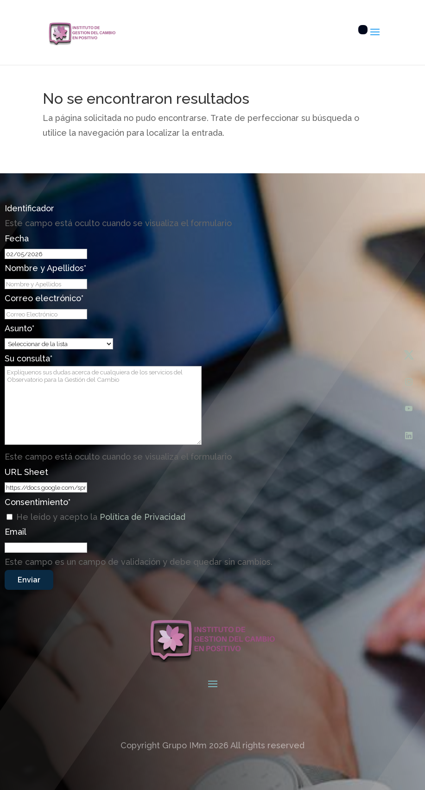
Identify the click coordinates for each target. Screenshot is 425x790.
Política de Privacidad (142, 517)
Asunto (19, 328)
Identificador (29, 208)
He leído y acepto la (100, 517)
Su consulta (28, 358)
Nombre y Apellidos (45, 268)
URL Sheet (26, 472)
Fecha (17, 238)
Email (15, 532)
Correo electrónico (44, 298)
